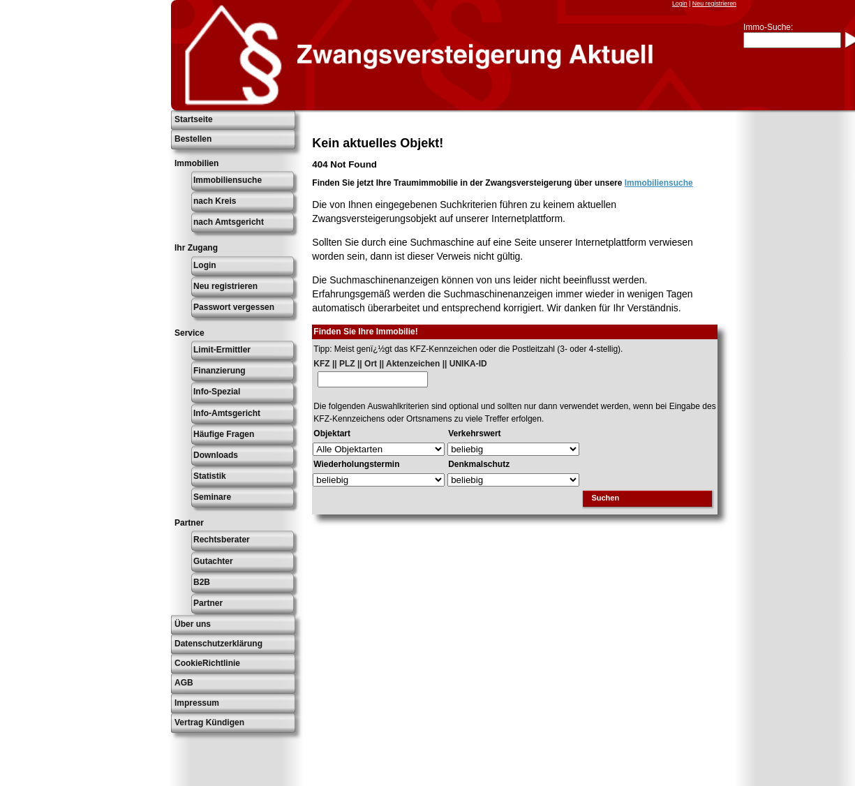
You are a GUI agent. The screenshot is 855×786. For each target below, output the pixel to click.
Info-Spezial (216, 391)
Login (679, 3)
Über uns (192, 624)
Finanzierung (219, 371)
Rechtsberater (221, 539)
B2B (201, 582)
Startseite (193, 119)
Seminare (212, 497)
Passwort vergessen (233, 307)
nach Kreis (214, 201)
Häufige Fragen (223, 434)
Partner (208, 603)
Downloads (215, 455)
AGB (183, 683)
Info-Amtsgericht (226, 413)
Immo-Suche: (768, 27)
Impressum (196, 703)
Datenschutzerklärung (218, 643)
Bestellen (192, 139)
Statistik (209, 476)
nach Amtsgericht (228, 222)
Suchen (605, 498)
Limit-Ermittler (222, 350)
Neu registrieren (714, 3)
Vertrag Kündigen (209, 722)
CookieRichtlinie (207, 663)
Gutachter (213, 561)
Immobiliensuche (227, 180)
